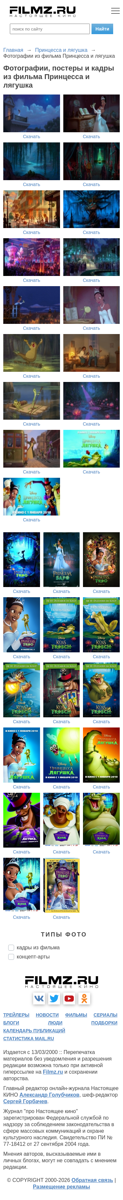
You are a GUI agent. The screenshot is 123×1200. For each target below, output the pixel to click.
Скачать (31, 136)
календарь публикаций (34, 1030)
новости (47, 1015)
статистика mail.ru (28, 1038)
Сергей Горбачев (25, 1101)
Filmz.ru (53, 1072)
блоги (11, 1022)
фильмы (76, 1015)
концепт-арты (33, 956)
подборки (104, 1022)
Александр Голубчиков (49, 1095)
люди (55, 1022)
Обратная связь (92, 1180)
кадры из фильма (38, 947)
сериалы (105, 1015)
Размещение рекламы (61, 1186)
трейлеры (16, 1015)
